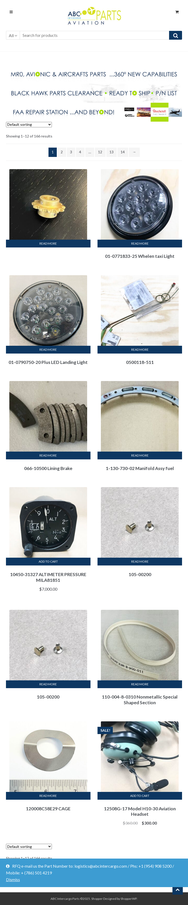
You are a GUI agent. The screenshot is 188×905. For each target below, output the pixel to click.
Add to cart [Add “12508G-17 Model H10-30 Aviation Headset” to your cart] (139, 796)
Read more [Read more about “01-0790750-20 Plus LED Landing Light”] (48, 349)
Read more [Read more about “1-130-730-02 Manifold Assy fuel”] (140, 455)
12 (100, 152)
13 (111, 152)
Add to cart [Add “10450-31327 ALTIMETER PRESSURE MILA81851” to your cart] (48, 561)
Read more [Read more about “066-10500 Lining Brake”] (48, 455)
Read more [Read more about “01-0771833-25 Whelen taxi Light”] (140, 243)
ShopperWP (129, 899)
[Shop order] (29, 124)
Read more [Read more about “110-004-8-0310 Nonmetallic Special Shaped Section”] (140, 684)
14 (123, 152)
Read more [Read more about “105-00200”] (140, 561)
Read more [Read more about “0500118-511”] (140, 349)
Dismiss (13, 879)
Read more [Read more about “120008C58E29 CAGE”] (48, 796)
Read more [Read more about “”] (48, 243)
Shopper (97, 899)
